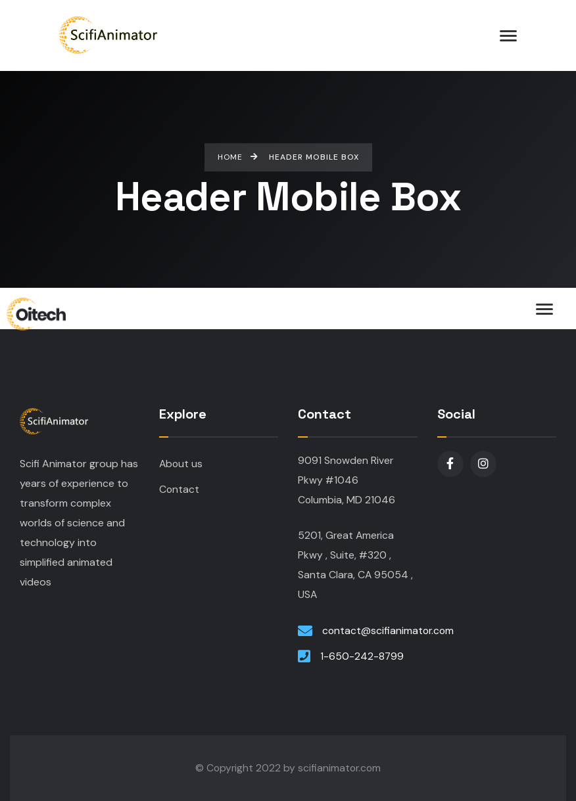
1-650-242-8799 (362, 656)
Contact (179, 489)
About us (181, 463)
